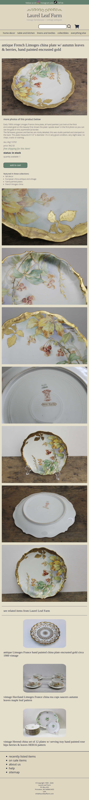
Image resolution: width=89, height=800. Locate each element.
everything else (78, 33)
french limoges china (14, 184)
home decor (9, 33)
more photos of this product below (21, 119)
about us (15, 764)
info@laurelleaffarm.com (44, 794)
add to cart (15, 165)
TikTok (60, 3)
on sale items (18, 760)
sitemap (14, 772)
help (12, 768)
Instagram (45, 3)
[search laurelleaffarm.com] (70, 26)
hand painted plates (13, 181)
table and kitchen (26, 33)
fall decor (9, 176)
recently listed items (22, 756)
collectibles (63, 33)
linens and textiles (46, 33)
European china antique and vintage (20, 179)
